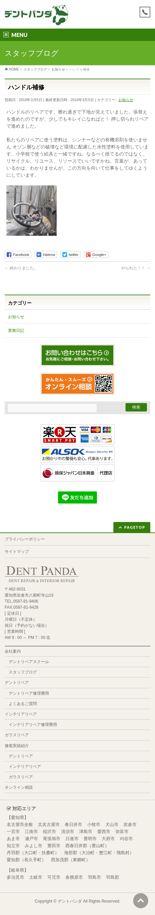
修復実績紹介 (17, 745)
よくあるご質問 (23, 703)
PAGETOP (134, 527)
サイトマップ (17, 551)
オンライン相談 (19, 787)
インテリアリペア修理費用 (33, 724)
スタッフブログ (23, 672)
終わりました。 (21, 268)
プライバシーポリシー (25, 539)
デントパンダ (70, 901)
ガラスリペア (17, 735)
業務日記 (16, 330)
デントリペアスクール (29, 661)
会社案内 (13, 651)
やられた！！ (135, 268)
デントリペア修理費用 (29, 693)
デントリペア (17, 682)
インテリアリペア (21, 714)
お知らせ (125, 100)
